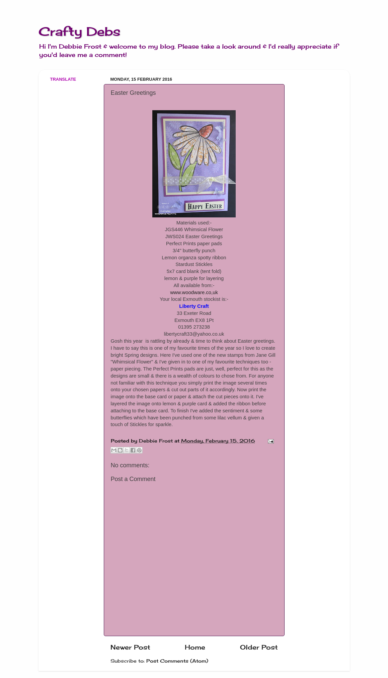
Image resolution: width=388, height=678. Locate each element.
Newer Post (130, 647)
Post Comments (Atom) (177, 661)
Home (195, 647)
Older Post (259, 647)
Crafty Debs (79, 31)
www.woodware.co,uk (194, 292)
